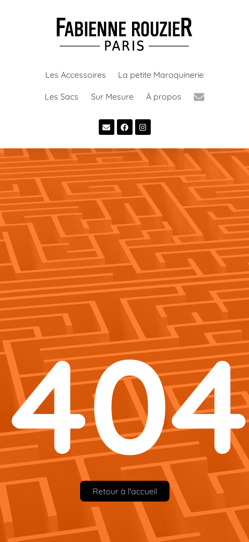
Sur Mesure (112, 96)
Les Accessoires (75, 75)
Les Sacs (61, 96)
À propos (163, 96)
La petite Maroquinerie (161, 75)
